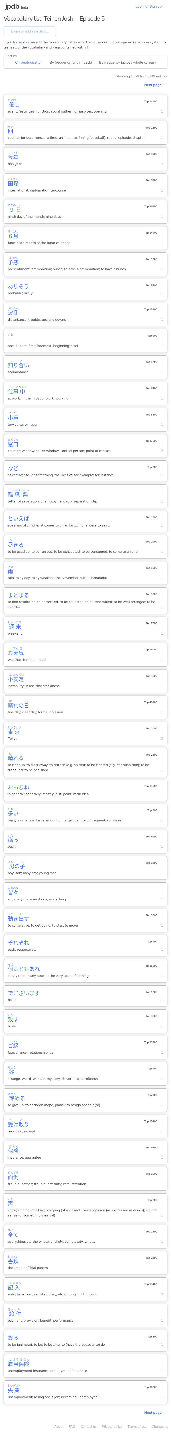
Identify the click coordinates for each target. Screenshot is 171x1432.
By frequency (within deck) (71, 62)
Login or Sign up (149, 6)
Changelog (160, 1426)
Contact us (88, 1426)
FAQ (72, 1426)
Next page (153, 85)
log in (17, 42)
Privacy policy (112, 1426)
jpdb (12, 6)
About (58, 1426)
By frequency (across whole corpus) (127, 62)
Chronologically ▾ (29, 62)
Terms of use (137, 1426)
